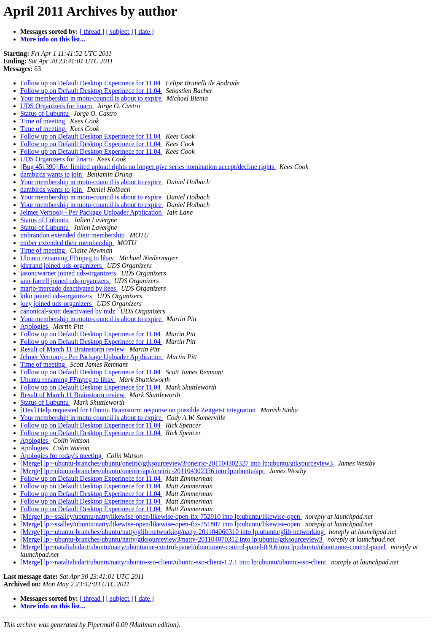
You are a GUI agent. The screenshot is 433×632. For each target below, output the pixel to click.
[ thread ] (92, 31)
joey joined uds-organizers (56, 303)
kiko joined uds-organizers (57, 296)
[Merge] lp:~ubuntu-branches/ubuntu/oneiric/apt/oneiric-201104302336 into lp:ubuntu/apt (143, 470)
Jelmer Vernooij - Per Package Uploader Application (92, 212)
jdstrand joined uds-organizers (61, 265)
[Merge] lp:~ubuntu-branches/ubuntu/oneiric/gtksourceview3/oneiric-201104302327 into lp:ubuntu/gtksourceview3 (177, 463)
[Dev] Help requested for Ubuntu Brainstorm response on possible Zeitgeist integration (138, 410)
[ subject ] (119, 31)
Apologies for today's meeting (61, 455)
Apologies (35, 326)
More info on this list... (52, 39)
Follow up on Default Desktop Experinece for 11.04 (91, 83)
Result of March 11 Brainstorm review (73, 349)
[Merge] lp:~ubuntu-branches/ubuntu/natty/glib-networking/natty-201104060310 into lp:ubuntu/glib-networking (172, 531)
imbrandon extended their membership (73, 235)
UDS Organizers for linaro (57, 105)
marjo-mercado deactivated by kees (69, 288)
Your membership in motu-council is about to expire (91, 98)
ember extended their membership (67, 242)
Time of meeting (43, 121)
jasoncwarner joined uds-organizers (69, 273)
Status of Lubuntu (45, 113)
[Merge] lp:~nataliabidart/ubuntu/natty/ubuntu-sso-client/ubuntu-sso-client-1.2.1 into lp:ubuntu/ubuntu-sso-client (174, 562)
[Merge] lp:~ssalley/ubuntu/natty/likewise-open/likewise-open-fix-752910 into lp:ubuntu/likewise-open (161, 516)
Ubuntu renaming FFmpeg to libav (68, 258)
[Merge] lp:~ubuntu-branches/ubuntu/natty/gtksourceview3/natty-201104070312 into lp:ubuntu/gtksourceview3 (172, 539)
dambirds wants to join (51, 174)
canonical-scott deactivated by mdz (68, 311)
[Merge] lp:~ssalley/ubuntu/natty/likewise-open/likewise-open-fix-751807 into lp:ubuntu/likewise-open (161, 524)
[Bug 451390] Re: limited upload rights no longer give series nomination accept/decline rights (148, 166)
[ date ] (144, 31)
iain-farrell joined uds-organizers (65, 280)
